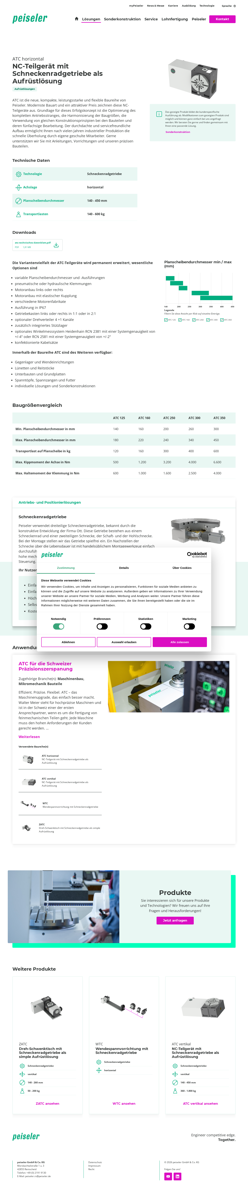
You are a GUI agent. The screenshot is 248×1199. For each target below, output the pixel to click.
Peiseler (199, 19)
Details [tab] (124, 567)
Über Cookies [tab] (182, 567)
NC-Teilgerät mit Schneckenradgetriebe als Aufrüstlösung (65, 759)
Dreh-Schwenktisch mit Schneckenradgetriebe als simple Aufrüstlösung (69, 828)
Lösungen (91, 19)
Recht (91, 1169)
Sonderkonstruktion (122, 19)
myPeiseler (136, 5)
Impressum (94, 1165)
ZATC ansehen (47, 1103)
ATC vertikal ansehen (200, 1103)
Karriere (173, 5)
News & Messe (155, 5)
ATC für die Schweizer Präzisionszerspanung (46, 666)
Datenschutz (95, 1162)
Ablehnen (68, 642)
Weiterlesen (29, 736)
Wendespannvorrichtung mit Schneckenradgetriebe (70, 805)
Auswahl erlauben (124, 642)
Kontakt (222, 19)
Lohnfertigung (175, 19)
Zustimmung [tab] (66, 567)
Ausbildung (189, 5)
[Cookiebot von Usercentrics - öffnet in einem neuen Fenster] (190, 555)
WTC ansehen (124, 1103)
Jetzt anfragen (175, 920)
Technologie (207, 5)
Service (151, 19)
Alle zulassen (179, 642)
